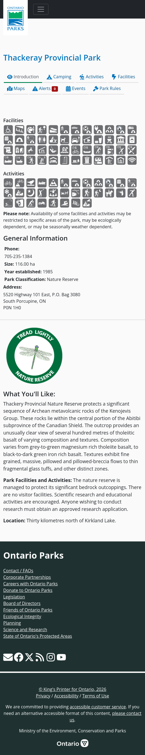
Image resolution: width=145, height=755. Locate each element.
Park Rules (107, 88)
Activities (91, 77)
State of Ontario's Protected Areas (37, 636)
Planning (12, 623)
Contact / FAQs (18, 571)
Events (75, 88)
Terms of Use (95, 696)
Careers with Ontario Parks (30, 584)
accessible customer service (98, 707)
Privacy (43, 696)
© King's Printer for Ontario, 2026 (72, 689)
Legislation (14, 597)
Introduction (23, 77)
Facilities (123, 77)
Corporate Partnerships (27, 577)
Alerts (45, 88)
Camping (59, 77)
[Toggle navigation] (40, 9)
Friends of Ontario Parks (28, 610)
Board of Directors (22, 603)
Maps (16, 88)
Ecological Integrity (22, 616)
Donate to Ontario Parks (28, 590)
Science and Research (25, 630)
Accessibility (66, 696)
